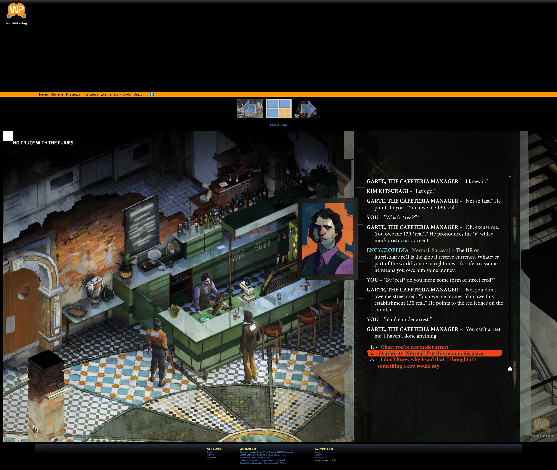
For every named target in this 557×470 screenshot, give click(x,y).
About (317, 452)
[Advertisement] (278, 59)
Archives (210, 455)
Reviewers (211, 457)
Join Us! (318, 455)
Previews (73, 94)
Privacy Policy (321, 457)
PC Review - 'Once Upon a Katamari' (255, 457)
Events (106, 94)
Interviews (90, 94)
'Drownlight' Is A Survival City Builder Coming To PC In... (263, 463)
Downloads (122, 94)
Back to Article (279, 124)
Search (138, 94)
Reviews (57, 94)
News (209, 452)
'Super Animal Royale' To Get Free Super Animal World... (263, 460)
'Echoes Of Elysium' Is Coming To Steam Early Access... (263, 455)
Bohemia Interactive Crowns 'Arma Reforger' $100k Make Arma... (266, 452)
